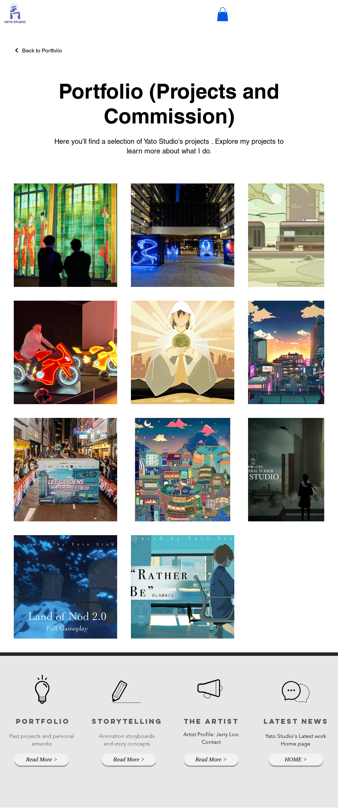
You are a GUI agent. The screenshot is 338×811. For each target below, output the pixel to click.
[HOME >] (296, 759)
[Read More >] (41, 759)
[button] (222, 14)
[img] (14, 22)
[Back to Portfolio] (38, 50)
